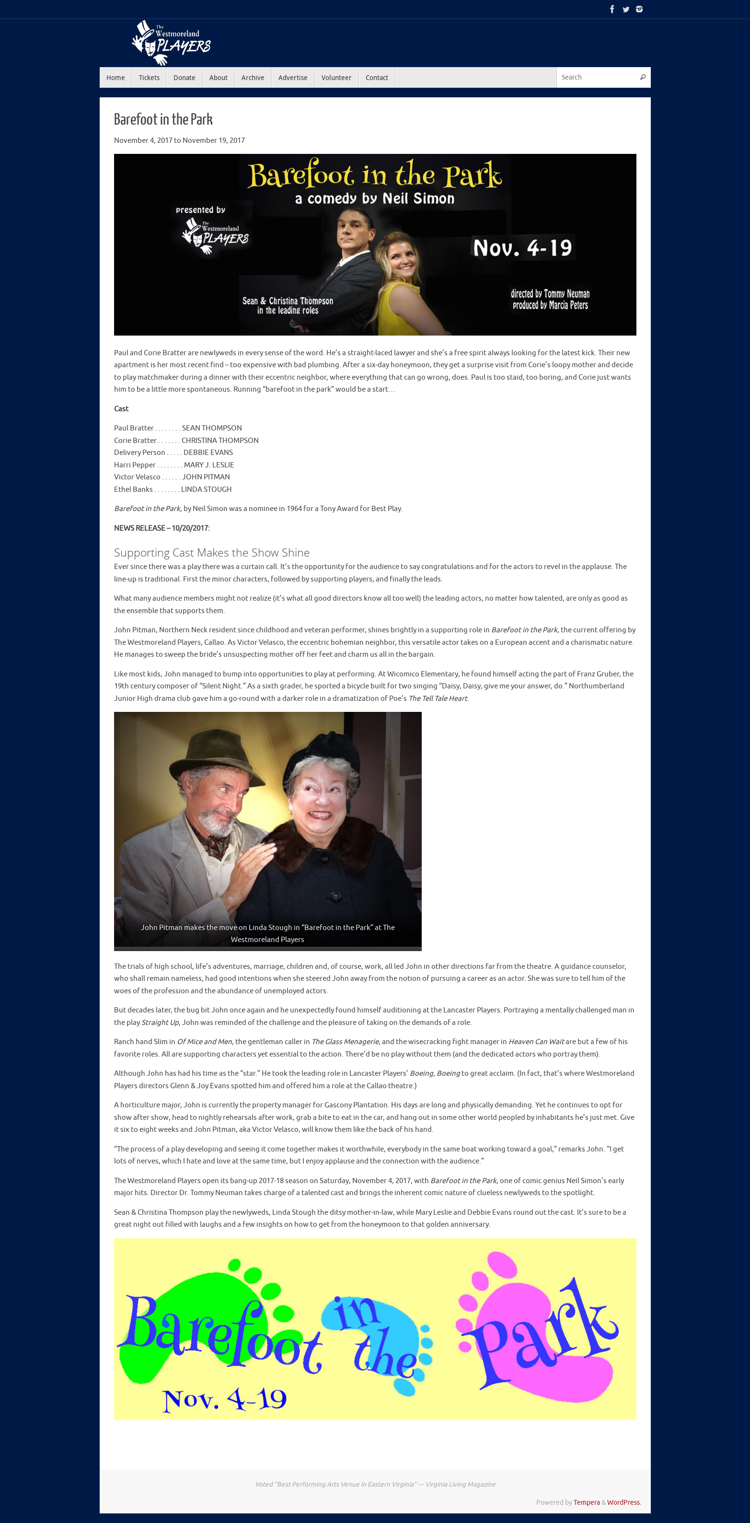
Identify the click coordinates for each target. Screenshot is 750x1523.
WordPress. (624, 1503)
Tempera (587, 1503)
